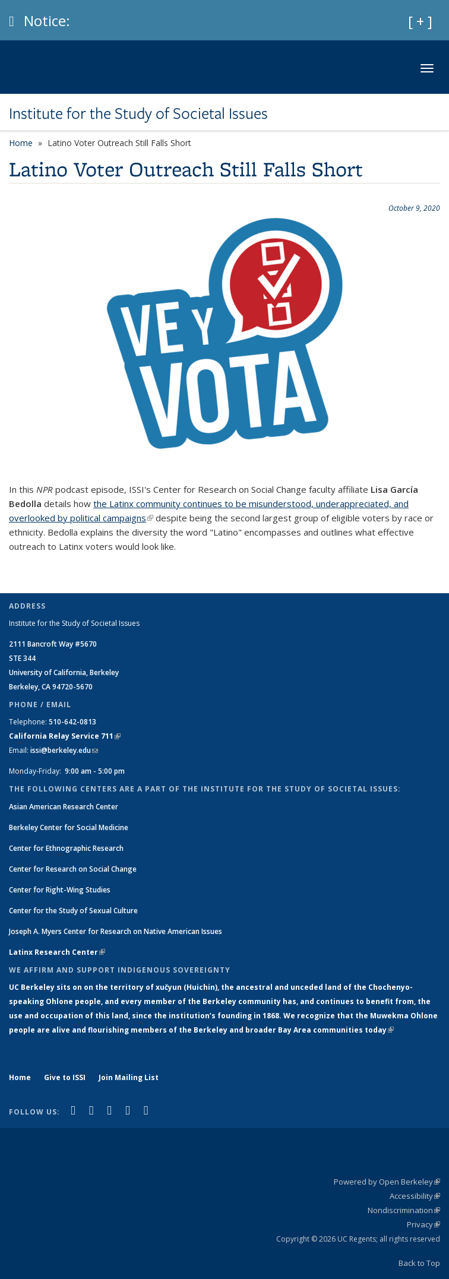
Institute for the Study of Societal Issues (138, 113)
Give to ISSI (65, 1077)
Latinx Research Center (57, 952)
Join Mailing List (129, 1077)
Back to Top (419, 1263)
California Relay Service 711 (65, 736)
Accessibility (415, 1196)
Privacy (423, 1224)
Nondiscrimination (404, 1210)
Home (21, 142)
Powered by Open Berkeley (387, 1181)
